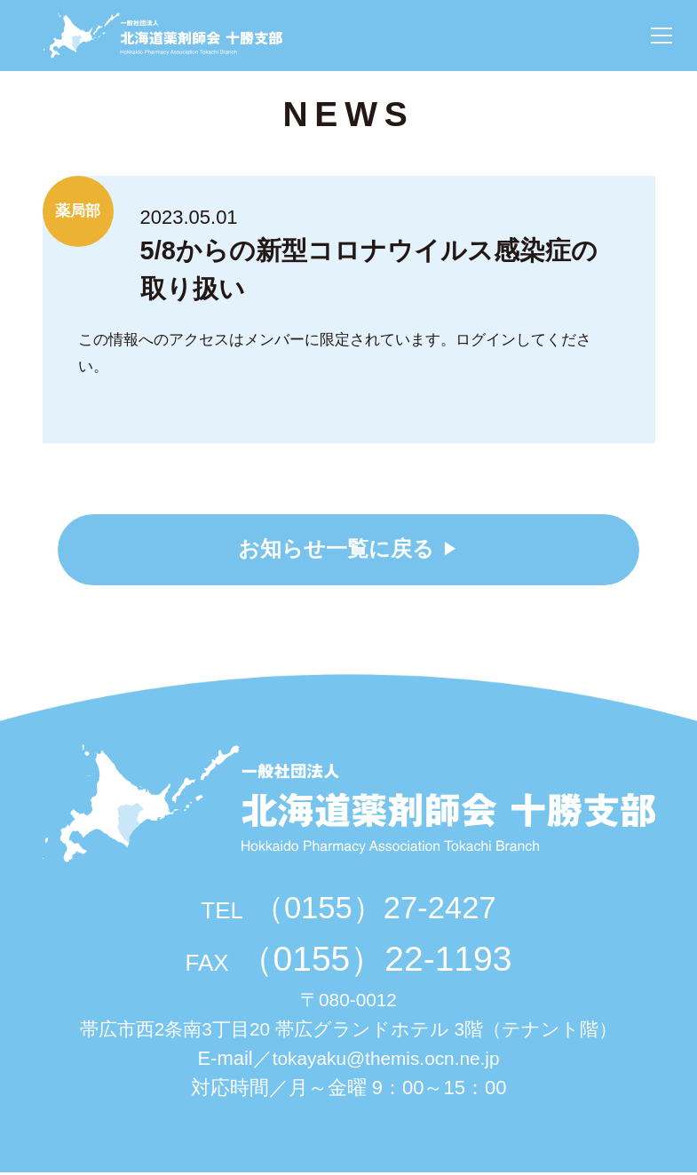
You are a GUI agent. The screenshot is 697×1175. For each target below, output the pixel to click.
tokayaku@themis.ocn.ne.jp (385, 1061)
